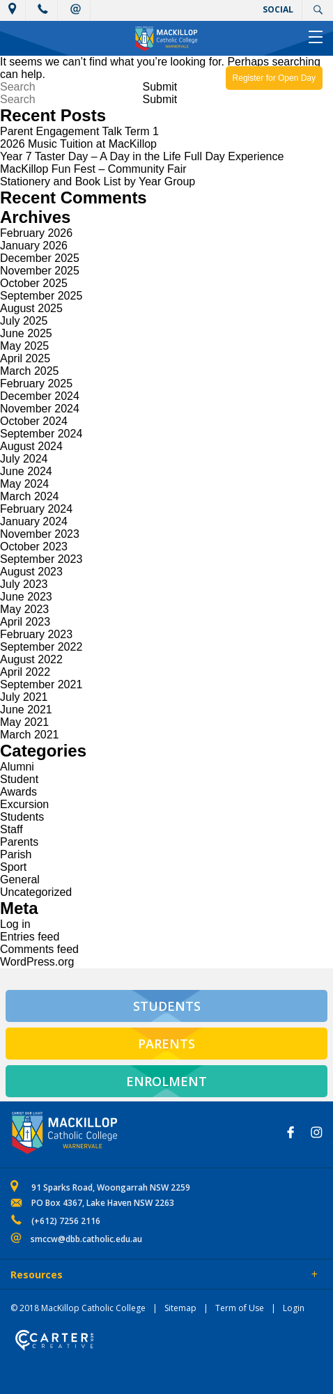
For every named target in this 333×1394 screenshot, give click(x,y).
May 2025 (24, 346)
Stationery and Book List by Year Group (97, 181)
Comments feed (39, 949)
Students (22, 817)
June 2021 (26, 709)
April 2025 (25, 358)
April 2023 (25, 622)
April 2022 (25, 672)
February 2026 (36, 233)
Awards (18, 792)
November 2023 (39, 534)
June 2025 (26, 333)
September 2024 (41, 434)
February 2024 (36, 509)
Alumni (17, 767)
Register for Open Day (274, 78)
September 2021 (41, 684)
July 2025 (24, 321)
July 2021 (24, 697)
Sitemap (180, 1308)
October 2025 (34, 283)
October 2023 (34, 546)
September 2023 (41, 559)
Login (293, 1308)
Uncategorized (36, 892)
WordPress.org (37, 962)
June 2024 (26, 471)
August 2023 (31, 572)
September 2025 (41, 296)
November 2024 (39, 409)
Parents (19, 842)
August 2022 (31, 659)
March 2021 (29, 735)
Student (19, 779)
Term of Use (239, 1308)
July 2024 (24, 459)
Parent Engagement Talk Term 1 (79, 131)
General (20, 879)
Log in (15, 924)
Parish (15, 854)
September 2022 (41, 647)
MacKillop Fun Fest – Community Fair (93, 169)
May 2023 (24, 609)
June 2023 (26, 597)
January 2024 (34, 521)
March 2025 (29, 371)
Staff (11, 829)
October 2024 (34, 421)
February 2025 (36, 383)
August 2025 (31, 308)
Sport (13, 867)
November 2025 (39, 271)
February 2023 (36, 634)
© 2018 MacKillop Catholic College (78, 1308)
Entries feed (29, 937)
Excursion (24, 804)
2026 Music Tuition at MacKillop (78, 144)
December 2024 (39, 396)
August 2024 (31, 446)
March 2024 (29, 496)
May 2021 (24, 722)
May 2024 (24, 484)
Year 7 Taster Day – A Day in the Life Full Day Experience (142, 156)
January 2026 (34, 245)
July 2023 (24, 584)
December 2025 (39, 258)
